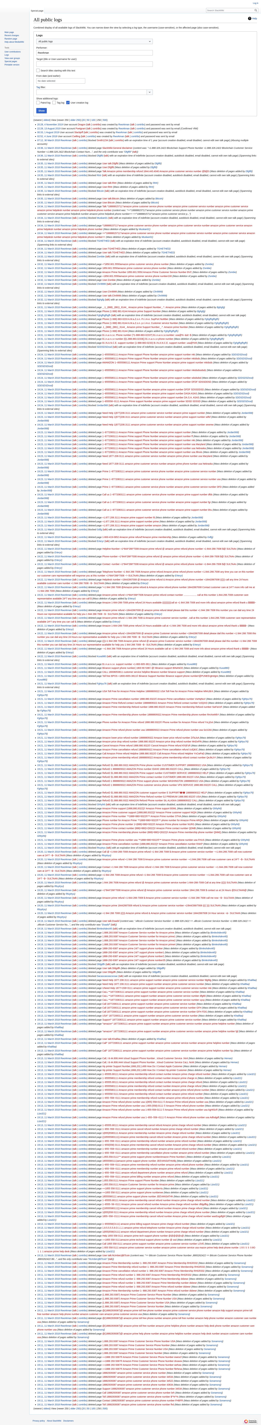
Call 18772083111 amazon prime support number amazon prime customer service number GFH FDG (154, 1011)
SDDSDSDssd (238, 354)
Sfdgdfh (160, 968)
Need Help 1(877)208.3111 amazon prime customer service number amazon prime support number (153, 413)
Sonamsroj (239, 1263)
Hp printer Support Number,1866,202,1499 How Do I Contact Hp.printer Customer (144, 1070)
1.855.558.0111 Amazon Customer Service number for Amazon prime (138, 1184)
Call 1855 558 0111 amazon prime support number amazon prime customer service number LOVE (153, 1243)
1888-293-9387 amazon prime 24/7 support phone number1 (133, 952)
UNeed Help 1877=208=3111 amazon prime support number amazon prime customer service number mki (157, 988)
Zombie (209, 264)
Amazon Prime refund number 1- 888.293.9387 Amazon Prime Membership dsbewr (145, 1279)
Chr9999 (157, 291)
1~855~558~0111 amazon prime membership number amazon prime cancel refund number (149, 1149)
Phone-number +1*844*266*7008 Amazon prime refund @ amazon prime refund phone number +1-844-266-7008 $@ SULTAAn (168, 556)
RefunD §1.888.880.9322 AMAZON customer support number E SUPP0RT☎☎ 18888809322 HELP (154, 792)
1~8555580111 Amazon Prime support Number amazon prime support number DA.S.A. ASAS (150, 397)
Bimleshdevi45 (218, 932)
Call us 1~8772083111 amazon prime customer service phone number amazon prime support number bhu (157, 510)
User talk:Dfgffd (110, 163)
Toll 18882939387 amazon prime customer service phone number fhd (138, 1404)
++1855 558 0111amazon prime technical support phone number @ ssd (139, 1239)
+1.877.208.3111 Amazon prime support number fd (128, 517)
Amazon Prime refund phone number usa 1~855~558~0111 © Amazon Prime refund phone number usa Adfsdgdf (160, 1117)
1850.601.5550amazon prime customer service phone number (134, 268)
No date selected (46, 81)
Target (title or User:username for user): (56, 59)
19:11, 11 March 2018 (48, 1263)
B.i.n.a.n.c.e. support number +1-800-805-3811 (126, 664)
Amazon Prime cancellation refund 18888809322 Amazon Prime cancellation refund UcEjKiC (150, 749)
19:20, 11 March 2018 (48, 851)
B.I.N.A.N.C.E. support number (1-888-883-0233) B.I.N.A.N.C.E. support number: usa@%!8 (149, 343)
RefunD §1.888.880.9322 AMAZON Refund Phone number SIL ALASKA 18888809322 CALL (150, 800)
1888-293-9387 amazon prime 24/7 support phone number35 (133, 960)
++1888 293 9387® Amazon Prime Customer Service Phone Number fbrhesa (142, 1369)
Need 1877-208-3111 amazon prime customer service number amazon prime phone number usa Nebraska (157, 463)
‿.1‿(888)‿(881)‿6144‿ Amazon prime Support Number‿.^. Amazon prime (141, 307)
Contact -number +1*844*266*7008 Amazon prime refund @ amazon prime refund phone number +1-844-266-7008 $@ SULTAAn (169, 564)
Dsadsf (105, 924)
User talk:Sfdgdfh (111, 968)
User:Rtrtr (107, 187)
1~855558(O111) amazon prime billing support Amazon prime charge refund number (146, 1224)
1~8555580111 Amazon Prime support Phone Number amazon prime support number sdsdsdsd (151, 378)
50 (88, 120)
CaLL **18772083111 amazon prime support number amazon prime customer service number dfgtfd (154, 996)
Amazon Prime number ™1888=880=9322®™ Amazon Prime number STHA (141, 816)
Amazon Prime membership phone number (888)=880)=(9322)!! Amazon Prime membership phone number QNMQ (161, 832)
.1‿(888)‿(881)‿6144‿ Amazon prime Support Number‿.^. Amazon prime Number (145, 327)
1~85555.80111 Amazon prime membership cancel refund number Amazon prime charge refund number (156, 1200)
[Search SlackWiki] (232, 10)
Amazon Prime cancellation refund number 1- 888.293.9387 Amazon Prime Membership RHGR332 (153, 1271)
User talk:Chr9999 (111, 295)
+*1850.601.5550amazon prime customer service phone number (135, 264)
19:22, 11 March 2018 (48, 537)
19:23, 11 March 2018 (48, 413)
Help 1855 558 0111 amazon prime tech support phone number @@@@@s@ (143, 1235)
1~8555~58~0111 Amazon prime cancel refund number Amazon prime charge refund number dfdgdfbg (155, 1204)
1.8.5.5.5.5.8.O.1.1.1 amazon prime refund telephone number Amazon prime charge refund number (153, 1227)
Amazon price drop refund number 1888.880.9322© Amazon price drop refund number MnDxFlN (152, 741)
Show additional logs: (47, 98)
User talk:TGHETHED (113, 252)
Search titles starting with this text (58, 70)
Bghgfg (220, 307)
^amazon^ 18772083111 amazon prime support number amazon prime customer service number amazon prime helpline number (168, 1023)
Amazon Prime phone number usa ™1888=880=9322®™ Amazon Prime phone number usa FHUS (153, 840)
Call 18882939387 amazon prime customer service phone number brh (138, 1392)
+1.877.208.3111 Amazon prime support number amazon (131, 525)
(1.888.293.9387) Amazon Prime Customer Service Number (133, 1306)
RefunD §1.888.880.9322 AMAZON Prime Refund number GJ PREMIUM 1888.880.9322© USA (151, 796)
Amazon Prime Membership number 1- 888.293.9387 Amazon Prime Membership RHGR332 (150, 1263)
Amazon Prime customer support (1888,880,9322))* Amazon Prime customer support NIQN (149, 812)
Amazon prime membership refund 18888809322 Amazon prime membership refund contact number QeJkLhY (159, 757)
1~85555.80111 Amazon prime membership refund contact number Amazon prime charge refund (152, 1082)
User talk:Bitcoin (110, 198)
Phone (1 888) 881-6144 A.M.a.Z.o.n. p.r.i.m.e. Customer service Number (140, 323)
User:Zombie (109, 280)
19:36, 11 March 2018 (48, 148)
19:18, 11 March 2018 (48, 968)
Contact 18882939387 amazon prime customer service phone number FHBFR (142, 1400)
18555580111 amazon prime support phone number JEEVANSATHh (137, 1196)
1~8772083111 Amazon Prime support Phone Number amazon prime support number (146, 432)
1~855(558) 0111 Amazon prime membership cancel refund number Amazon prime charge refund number (157, 1145)
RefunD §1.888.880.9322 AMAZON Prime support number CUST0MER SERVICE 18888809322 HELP (155, 773)
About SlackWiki (54, 1421)
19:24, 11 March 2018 (48, 347)
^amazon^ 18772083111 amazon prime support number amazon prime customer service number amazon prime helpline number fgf (170, 1031)
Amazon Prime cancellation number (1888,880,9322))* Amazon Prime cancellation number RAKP (152, 844)
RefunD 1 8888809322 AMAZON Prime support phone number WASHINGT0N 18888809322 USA (152, 781)
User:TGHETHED (111, 248)
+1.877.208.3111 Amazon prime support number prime (130, 521)
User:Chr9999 (109, 291)
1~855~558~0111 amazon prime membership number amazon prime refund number (145, 1168)
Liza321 (251, 1074)
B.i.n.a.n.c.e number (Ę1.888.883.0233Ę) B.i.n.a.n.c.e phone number (137, 339)
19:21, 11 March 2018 (48, 664)
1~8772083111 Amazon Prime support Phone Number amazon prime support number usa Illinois (152, 452)
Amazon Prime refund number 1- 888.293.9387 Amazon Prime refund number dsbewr (146, 1286)
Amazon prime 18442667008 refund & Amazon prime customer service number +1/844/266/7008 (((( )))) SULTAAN (161, 905)
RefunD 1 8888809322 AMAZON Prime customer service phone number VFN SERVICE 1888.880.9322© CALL (159, 785)
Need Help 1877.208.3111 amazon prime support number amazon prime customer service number (153, 984)
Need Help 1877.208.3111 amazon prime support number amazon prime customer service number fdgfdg (156, 980)
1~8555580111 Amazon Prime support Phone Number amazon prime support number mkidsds (151, 358)
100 (93, 120)
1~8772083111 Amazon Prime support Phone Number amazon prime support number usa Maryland (154, 444)
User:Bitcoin (108, 202)
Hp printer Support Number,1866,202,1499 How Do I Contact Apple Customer (142, 1066)
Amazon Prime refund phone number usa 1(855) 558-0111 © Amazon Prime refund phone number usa (155, 1102)
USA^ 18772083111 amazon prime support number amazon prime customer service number (150, 1015)
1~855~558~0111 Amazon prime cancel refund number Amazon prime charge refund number (150, 1129)
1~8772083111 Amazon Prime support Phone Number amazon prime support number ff (147, 436)
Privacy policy (39, 1421)
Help (254, 18)
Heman (228, 1058)
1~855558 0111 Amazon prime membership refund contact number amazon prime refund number (152, 1094)
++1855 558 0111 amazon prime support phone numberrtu (132, 1188)
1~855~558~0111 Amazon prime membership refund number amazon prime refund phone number (153, 1098)
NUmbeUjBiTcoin (98, 1259)
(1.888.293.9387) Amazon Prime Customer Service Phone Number (136, 1294)
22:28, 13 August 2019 (48, 128)
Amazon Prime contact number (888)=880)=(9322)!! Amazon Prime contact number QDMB (149, 828)
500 (105, 120)
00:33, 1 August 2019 (48, 132)
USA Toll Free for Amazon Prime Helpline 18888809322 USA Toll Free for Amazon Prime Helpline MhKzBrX (157, 691)
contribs (96, 124)
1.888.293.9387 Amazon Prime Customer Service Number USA (135, 1349)
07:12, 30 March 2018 (48, 140)
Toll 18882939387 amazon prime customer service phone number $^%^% (140, 1396)
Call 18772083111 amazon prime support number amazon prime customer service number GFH (151, 1007)
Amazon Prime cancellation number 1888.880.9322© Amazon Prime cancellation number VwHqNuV (154, 699)
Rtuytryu (106, 855)
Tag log (60, 102)
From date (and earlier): (48, 76)
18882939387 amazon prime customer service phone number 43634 (137, 1384)
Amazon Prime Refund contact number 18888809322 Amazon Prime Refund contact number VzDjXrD (155, 703)
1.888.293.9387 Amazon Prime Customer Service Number (132, 1353)
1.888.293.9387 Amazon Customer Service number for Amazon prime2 (139, 940)
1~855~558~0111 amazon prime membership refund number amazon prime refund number (149, 1141)
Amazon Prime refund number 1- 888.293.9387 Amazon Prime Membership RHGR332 (147, 1275)
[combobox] (94, 41)
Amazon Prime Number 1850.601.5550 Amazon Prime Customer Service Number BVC (147, 272)
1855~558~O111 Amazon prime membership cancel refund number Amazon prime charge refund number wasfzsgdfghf (163, 1216)
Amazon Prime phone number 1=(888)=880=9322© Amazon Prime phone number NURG (148, 824)
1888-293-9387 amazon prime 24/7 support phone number (132, 948)
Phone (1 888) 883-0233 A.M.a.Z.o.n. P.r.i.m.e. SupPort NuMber (135, 319)
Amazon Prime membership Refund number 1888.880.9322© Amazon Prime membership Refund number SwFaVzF (162, 707)
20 (83, 120)
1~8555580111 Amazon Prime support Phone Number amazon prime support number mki (148, 354)
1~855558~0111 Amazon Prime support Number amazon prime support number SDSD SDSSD (151, 401)
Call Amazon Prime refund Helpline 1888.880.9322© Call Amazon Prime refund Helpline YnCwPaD (153, 753)
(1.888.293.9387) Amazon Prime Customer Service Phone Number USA (139, 1298)
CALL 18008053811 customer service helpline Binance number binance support (143, 672)
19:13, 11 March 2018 (48, 980)
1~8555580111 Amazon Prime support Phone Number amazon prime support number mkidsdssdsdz (154, 370)
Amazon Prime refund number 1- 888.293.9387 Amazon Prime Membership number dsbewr (149, 1283)
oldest (46, 120)
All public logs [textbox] (45, 41)
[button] (150, 92)
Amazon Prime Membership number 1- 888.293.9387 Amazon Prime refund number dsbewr (149, 1290)
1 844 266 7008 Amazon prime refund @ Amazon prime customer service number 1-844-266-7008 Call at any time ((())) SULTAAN (169, 882)
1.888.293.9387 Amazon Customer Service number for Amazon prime (138, 932)
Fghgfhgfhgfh (211, 319)
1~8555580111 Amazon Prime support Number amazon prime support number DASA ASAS (149, 393)
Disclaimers (68, 1421)
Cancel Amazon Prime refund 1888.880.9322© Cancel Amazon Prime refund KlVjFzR (146, 745)
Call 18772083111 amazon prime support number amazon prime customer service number (149, 1004)
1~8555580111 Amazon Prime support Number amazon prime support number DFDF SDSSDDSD (153, 389)
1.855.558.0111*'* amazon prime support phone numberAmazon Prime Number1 (144, 1157)
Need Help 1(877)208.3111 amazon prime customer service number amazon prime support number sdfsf (156, 417)
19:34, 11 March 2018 (48, 206)
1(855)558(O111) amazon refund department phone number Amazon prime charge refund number (153, 1231)
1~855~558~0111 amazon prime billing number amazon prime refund (138, 1176)
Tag (38, 87)
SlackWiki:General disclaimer (117, 148)
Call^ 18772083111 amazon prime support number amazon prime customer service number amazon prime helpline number (166, 1043)
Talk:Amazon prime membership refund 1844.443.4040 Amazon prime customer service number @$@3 (155, 171)
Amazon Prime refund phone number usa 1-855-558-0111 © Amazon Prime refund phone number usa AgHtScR (160, 1109)
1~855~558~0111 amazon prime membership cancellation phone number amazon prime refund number (155, 1153)
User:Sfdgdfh (109, 972)
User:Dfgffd (108, 167)
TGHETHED (163, 248)
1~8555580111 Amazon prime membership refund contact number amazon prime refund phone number (155, 1090)
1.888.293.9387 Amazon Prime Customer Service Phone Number (136, 1345)
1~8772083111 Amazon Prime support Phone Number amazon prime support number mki (148, 440)
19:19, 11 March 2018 (48, 921)
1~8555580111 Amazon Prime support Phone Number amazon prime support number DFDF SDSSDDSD (156, 382)
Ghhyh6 (217, 808)
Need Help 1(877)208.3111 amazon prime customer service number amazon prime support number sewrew (158, 424)
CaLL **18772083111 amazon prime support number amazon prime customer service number (150, 992)
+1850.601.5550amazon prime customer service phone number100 (137, 276)
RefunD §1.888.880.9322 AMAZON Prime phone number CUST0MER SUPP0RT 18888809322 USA (154, 765)
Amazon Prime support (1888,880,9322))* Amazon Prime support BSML (139, 808)
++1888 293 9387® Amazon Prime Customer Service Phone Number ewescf (142, 1357)
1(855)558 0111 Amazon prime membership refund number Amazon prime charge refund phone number (156, 1212)
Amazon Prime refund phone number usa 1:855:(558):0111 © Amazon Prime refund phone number (153, 1105)
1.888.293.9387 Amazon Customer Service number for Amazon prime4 (139, 944)
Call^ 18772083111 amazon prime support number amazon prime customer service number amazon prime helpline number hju (167, 1050)
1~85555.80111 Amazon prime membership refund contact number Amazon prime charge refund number (156, 1074)
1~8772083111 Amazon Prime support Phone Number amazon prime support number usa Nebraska (154, 448)
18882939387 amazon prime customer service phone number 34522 (137, 1381)
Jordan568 (246, 413)
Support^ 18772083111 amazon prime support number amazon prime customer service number (151, 1019)
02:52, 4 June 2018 (47, 136)
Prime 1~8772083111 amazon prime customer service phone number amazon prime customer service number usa (161, 479)
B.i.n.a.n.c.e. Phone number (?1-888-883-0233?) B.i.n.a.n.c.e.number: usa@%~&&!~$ (146, 335)
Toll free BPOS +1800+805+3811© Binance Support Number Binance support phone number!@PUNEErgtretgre (160, 676)
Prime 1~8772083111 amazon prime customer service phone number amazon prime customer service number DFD (162, 487)
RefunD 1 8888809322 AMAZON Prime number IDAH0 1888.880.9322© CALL (142, 769)
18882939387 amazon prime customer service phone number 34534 (137, 1377)
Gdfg (209, 537)
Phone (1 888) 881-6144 (115, 331)
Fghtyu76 (42, 695)
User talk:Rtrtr (109, 183)
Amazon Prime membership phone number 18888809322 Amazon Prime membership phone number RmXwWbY (160, 714)
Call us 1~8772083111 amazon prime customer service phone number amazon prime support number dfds (157, 494)
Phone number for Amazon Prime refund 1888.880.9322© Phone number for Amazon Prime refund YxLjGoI (157, 722)
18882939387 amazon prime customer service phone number (134, 1373)
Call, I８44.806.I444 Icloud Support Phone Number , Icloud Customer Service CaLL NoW (148, 1062)
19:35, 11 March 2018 (48, 163)
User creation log (79, 102)
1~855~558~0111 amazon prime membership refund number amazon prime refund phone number (153, 1164)
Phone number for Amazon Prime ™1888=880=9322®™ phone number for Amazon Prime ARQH (152, 820)
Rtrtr (155, 183)
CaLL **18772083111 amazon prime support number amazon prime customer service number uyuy (153, 1000)
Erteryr (57, 552)
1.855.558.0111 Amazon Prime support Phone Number (130, 1180)
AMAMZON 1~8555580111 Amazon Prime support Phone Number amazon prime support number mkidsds (157, 362)
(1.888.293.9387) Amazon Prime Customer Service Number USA (135, 1302)
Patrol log (45, 102)
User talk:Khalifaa (111, 1039)
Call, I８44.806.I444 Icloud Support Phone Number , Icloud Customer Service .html (145, 1058)
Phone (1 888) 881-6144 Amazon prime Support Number (131, 311)
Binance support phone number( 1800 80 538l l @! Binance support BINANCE (142, 668)
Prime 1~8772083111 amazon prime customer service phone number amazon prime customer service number (159, 471)
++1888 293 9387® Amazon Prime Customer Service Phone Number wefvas (142, 1365)
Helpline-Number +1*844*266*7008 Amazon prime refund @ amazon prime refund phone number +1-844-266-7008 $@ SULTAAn (169, 548)
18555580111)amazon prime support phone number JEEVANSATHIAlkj (139, 1161)
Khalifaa (252, 980)
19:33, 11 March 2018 (48, 256)
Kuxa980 (191, 664)
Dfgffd (128, 151)
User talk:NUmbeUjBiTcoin (116, 1255)
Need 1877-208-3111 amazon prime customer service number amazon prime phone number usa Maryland (157, 456)
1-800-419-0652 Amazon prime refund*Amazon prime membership (136, 537)
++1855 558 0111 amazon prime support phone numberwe (132, 1192)
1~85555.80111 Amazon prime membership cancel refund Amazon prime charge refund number (151, 1125)
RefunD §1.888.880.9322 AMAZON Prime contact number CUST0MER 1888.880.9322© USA (150, 777)
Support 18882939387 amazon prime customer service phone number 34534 (142, 1388)
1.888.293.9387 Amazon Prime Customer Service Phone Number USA (138, 1341)
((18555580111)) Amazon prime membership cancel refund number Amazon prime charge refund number (156, 1137)
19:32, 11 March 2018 (48, 264)
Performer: (41, 47)
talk (89, 124)
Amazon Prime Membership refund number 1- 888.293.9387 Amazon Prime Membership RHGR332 (153, 1267)
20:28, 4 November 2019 (50, 124)
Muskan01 (144, 229)
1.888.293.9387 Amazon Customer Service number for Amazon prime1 (139, 936)
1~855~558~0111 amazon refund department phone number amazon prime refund (145, 1172)
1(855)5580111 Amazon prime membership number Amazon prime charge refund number (148, 1133)
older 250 (75, 120)
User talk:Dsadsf (111, 921)
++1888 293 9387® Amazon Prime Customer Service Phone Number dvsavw (142, 1361)
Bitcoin (158, 198)
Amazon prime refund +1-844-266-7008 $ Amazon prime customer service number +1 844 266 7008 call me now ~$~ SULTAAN (168, 898)
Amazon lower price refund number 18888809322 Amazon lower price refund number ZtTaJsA (150, 737)
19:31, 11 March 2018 (48, 307)
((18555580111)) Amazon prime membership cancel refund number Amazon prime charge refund (152, 1208)
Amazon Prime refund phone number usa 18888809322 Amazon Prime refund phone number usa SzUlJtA (157, 730)
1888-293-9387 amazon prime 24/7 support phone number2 (133, 956)
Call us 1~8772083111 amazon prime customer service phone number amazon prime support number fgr (156, 502)
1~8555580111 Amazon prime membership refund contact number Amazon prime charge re (149, 1078)
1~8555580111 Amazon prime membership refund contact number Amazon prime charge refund (152, 1086)
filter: (41, 87)
